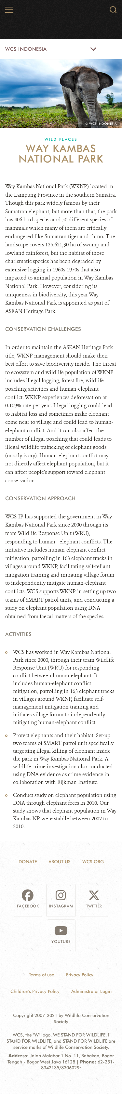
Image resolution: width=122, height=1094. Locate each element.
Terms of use (41, 974)
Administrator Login (91, 991)
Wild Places (61, 139)
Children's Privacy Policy (35, 991)
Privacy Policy (79, 974)
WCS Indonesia (26, 49)
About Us (59, 861)
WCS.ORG (93, 861)
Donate (28, 861)
